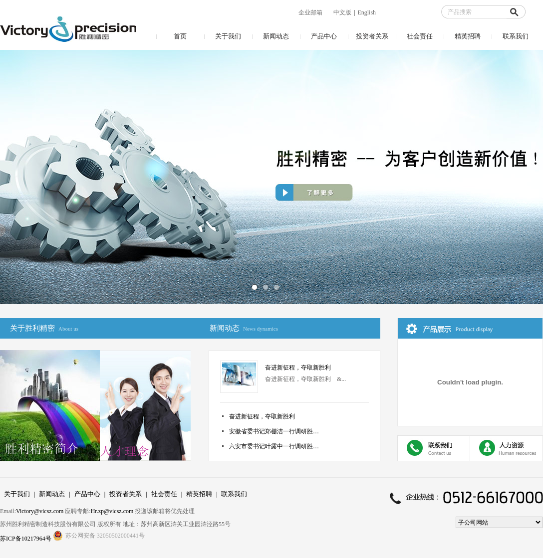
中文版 (342, 12)
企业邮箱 (310, 12)
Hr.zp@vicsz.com (112, 511)
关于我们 (228, 36)
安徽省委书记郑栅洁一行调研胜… (274, 431)
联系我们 (516, 36)
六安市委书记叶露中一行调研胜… (274, 446)
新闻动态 (276, 36)
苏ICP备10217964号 (26, 538)
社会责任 (420, 36)
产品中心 (324, 36)
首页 (180, 36)
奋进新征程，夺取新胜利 (298, 367)
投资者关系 (372, 36)
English (366, 12)
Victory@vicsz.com (39, 511)
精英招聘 (468, 36)
